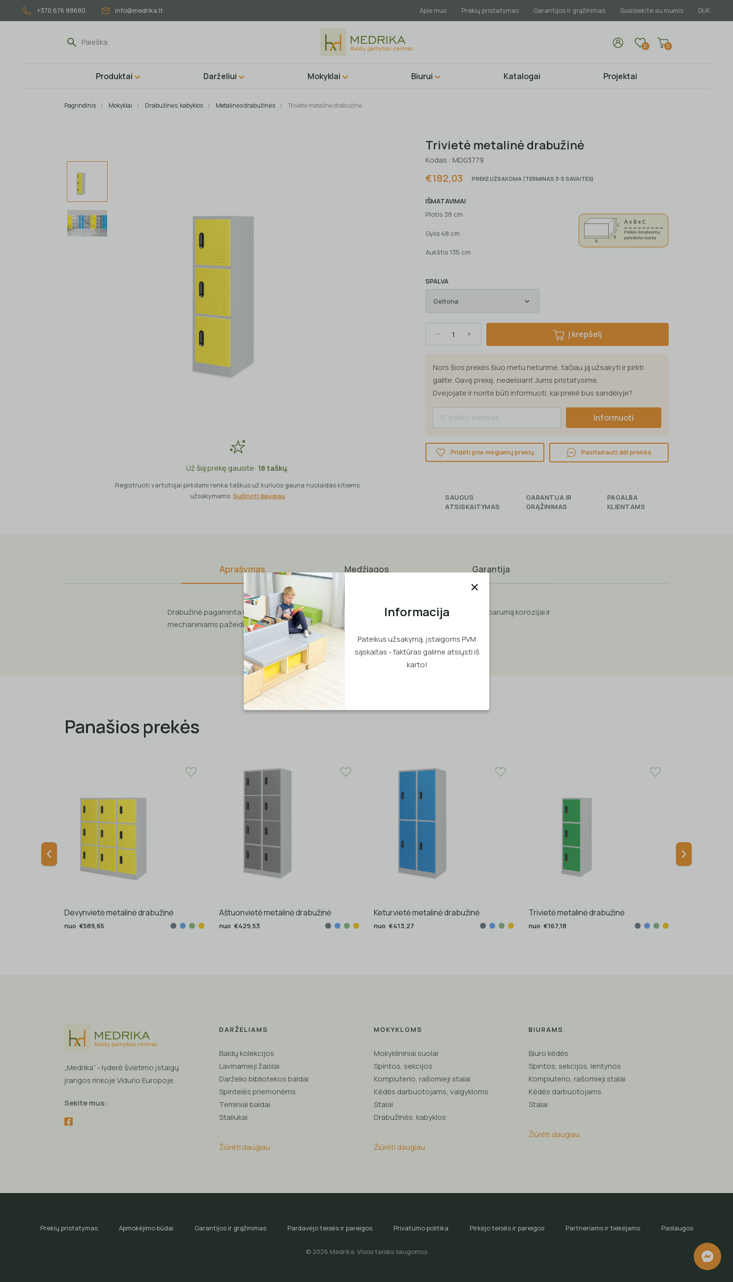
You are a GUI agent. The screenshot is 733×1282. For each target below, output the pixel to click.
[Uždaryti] (474, 587)
